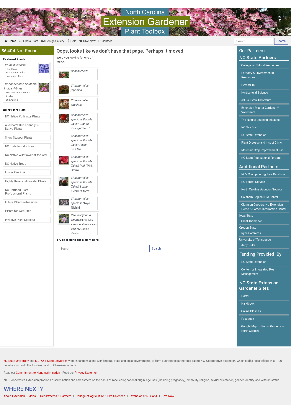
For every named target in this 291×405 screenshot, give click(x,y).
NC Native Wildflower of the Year (26, 155)
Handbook (247, 303)
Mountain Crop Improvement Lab (262, 150)
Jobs (32, 396)
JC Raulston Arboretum (256, 100)
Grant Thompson (251, 221)
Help (71, 41)
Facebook (247, 319)
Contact (105, 41)
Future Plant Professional (21, 202)
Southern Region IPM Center (259, 197)
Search (156, 248)
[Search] (253, 41)
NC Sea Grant (249, 127)
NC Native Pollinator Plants (22, 116)
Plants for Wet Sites (18, 211)
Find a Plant (28, 41)
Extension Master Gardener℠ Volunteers (260, 110)
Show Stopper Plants (18, 137)
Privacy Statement (86, 372)
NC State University (16, 361)
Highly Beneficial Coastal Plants (25, 181)
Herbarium (248, 85)
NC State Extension (253, 135)
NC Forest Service (253, 182)
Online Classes (251, 311)
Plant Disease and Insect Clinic (261, 142)
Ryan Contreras (251, 233)
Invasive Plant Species (20, 220)
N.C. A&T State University (51, 361)
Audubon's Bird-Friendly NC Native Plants (22, 126)
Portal (245, 296)
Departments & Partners (55, 396)
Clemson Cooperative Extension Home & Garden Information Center (263, 207)
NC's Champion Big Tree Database (263, 174)
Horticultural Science (254, 92)
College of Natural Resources (260, 65)
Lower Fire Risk (15, 172)
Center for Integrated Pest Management (258, 272)
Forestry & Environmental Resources (257, 75)
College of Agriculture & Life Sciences (100, 396)
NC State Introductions (19, 146)
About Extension (14, 396)
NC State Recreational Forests (261, 158)
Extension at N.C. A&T (143, 396)
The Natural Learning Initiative (260, 120)
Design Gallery (52, 41)
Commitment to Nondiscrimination (38, 372)
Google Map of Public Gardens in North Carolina (262, 329)
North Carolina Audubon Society (262, 189)
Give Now (87, 41)
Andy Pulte (248, 245)
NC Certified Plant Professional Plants (18, 191)
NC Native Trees (15, 163)
